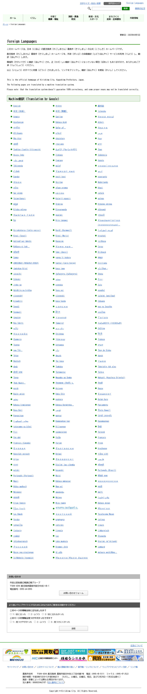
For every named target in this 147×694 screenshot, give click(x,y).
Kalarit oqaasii (63, 199)
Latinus (101, 520)
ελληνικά (101, 209)
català (101, 193)
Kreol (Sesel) (20, 236)
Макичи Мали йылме (72, 558)
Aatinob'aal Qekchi (22, 241)
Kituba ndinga (20, 209)
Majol (58, 476)
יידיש (100, 144)
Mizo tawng (61, 503)
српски (62, 307)
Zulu (100, 285)
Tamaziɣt (60, 323)
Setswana (60, 345)
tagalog (16, 318)
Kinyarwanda (61, 209)
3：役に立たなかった (54, 614)
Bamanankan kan (63, 421)
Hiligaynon (61, 427)
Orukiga (59, 204)
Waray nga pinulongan (23, 552)
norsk (15, 388)
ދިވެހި (57, 350)
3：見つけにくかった (60, 622)
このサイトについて (45, 667)
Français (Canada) (22, 443)
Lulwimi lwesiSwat (106, 296)
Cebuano (101, 301)
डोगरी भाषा (17, 372)
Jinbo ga (17, 285)
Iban (100, 149)
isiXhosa (102, 241)
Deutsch (16, 361)
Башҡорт (104, 394)
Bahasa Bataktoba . (65, 405)
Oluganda (102, 536)
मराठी (100, 487)
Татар (103, 318)
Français (102, 437)
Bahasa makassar (63, 481)
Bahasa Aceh (61, 122)
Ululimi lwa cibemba (65, 465)
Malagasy (17, 492)
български (65, 448)
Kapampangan (103, 421)
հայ (100, 139)
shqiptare (60, 139)
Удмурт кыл (65, 171)
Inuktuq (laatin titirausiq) (27, 149)
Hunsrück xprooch (21, 454)
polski (16, 470)
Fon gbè (16, 437)
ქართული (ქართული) (66, 274)
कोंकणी (16, 252)
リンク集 (134, 667)
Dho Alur (17, 139)
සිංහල (100, 279)
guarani (59, 215)
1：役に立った (19, 614)
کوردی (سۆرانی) (105, 230)
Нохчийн (20, 334)
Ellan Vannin (19, 503)
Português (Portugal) (23, 476)
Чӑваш (60, 339)
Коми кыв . (64, 247)
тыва (102, 361)
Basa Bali (17, 410)
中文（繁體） (62, 111)
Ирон (17, 182)
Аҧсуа (103, 128)
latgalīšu (17, 525)
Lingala (59, 531)
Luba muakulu (62, 541)
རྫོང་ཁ (58, 312)
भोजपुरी (101, 465)
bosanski (60, 470)
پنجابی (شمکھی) (20, 421)
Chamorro (17, 339)
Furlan (59, 443)
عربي (100, 133)
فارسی (101, 459)
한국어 (59, 106)
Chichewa (60, 334)
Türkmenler (61, 372)
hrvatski (102, 236)
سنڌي (58, 279)
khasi (100, 188)
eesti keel (61, 177)
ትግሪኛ (100, 345)
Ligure (101, 525)
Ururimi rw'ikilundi (107, 541)
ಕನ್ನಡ (15, 204)
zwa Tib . (17, 350)
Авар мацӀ (106, 117)
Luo (57, 536)
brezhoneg (102, 448)
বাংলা (15, 465)
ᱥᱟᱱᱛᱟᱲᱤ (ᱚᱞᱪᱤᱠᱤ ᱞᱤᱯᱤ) (26, 263)
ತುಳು (15, 367)
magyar (59, 416)
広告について (137, 646)
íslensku (102, 111)
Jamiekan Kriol (20, 269)
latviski (60, 525)
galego (101, 199)
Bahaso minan (104, 503)
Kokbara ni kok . (21, 247)
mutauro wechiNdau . (107, 552)
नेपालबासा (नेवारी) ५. (65, 383)
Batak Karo (103, 399)
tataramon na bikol (22, 427)
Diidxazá (102, 252)
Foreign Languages (135, 3)
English (16, 106)
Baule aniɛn (18, 394)
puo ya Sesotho (105, 307)
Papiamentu (103, 405)
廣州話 (101, 106)
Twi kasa (60, 361)
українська (108, 166)
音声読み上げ (114, 3)
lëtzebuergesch (20, 541)
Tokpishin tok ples (107, 367)
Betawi (59, 454)
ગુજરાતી (101, 215)
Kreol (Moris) (62, 236)
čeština (101, 328)
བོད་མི (100, 334)
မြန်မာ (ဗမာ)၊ (19, 508)
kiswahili (17, 301)
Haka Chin (60, 394)
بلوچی (58, 410)
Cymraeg (59, 160)
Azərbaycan (18, 122)
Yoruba (16, 520)
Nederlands (103, 182)
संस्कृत (100, 258)
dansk (100, 356)
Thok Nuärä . (19, 383)
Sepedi (16, 307)
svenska (59, 285)
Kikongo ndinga (105, 204)
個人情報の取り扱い (66, 667)
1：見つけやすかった (22, 622)
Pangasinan (18, 416)
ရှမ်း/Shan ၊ (103, 269)
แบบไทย (101, 312)
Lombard (101, 547)
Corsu (100, 247)
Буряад (19, 448)
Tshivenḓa (18, 166)
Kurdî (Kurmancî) (64, 230)
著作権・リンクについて (88, 667)
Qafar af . (61, 128)
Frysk (100, 443)
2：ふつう (35, 614)
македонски (108, 481)
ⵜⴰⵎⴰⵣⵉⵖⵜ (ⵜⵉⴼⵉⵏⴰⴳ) (110, 323)
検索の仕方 (140, 9)
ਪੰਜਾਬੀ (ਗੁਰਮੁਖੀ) (105, 416)
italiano (60, 144)
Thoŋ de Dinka (104, 350)
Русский (20, 547)
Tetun (15, 356)
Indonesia (102, 155)
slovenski (60, 296)
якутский (64, 514)
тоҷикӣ (61, 318)
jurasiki (17, 274)
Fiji (15, 432)
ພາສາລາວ (60, 520)
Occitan (59, 182)
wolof (58, 166)
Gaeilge (59, 117)
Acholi (101, 122)
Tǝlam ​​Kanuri (19, 199)
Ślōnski (16, 279)
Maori (15, 481)
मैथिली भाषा (103, 476)
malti (100, 492)
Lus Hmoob (17, 514)
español (101, 290)
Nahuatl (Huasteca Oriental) (111, 378)
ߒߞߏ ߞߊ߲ (59, 552)
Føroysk (101, 432)
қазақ (60, 193)
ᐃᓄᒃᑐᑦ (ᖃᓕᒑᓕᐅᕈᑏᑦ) (66, 149)
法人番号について (56, 682)
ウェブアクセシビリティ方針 (114, 667)
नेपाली (100, 383)
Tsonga (16, 345)
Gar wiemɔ (17, 193)
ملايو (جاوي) (103, 497)
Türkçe (101, 372)
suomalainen (61, 432)
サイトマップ (12, 667)
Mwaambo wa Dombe (64, 378)
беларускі (65, 459)
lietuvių (17, 531)
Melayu (59, 497)
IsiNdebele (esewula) (23, 558)
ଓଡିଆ (15, 188)
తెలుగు (58, 356)
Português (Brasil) (107, 470)
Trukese (101, 339)
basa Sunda (61, 301)
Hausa (100, 388)
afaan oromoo (62, 188)
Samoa (15, 258)
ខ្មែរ (14, 220)
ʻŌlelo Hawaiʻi (104, 410)
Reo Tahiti (18, 323)
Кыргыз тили (24, 215)
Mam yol (59, 487)
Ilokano (59, 155)
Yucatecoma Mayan (106, 514)
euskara (59, 399)
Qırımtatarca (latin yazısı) (27, 230)
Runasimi (60, 241)
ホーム (5, 24)
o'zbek (16, 171)
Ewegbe (16, 177)
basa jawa (60, 269)
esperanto (102, 177)
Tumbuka (59, 367)
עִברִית (16, 459)
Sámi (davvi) (62, 252)
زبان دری (60, 328)
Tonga (15, 378)
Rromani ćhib (62, 547)
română (16, 536)
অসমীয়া (16, 128)
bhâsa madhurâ (20, 487)
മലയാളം (60, 492)
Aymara (16, 117)
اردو (100, 171)
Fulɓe (58, 437)
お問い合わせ (27, 667)
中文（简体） (19, 111)
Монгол (104, 508)
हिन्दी (100, 427)
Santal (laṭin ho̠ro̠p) (66, 263)
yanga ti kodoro (63, 258)
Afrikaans (17, 133)
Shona (100, 274)
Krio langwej (62, 220)
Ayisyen (59, 388)
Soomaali (17, 312)
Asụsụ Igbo (18, 155)
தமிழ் (15, 328)
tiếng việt (103, 454)
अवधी (15, 144)
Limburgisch (103, 531)
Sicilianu (102, 263)
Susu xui (60, 290)
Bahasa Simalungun (22, 405)
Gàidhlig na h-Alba (22, 290)
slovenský (17, 296)
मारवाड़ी (16, 497)
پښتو (15, 399)
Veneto (101, 160)
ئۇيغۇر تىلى (18, 160)
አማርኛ (58, 133)
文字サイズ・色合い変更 (90, 3)
